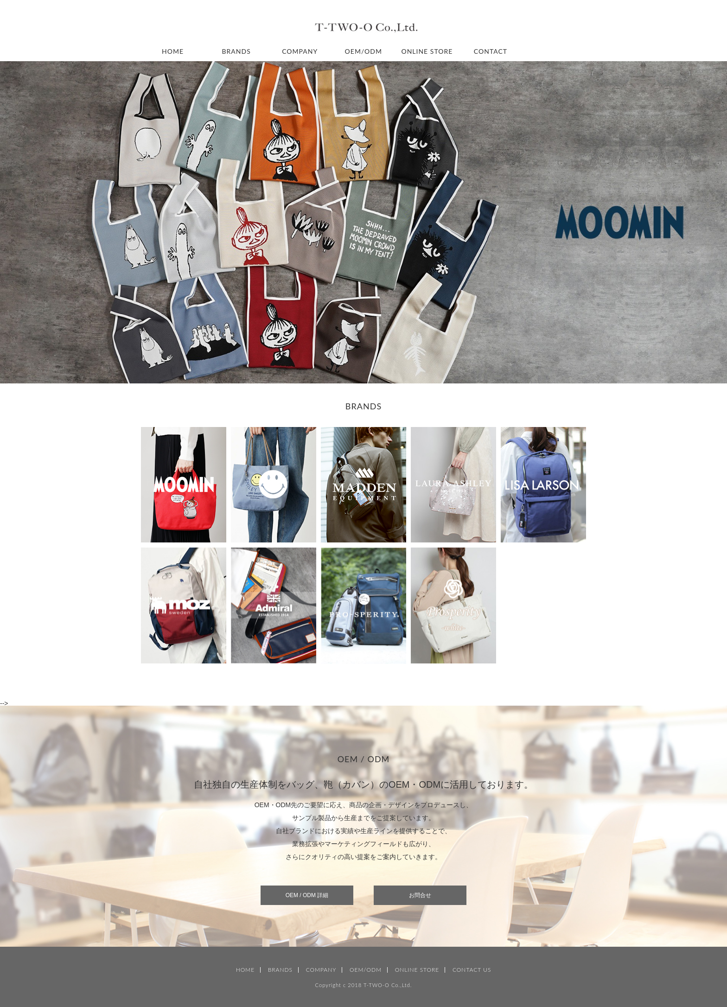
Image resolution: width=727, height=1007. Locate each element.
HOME (173, 51)
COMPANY (300, 51)
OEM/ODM (363, 51)
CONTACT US (472, 970)
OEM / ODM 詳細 (307, 895)
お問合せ (420, 895)
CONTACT (490, 51)
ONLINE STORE (427, 51)
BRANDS (236, 51)
